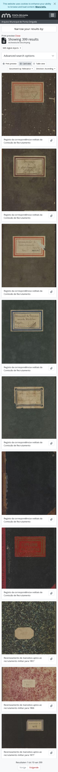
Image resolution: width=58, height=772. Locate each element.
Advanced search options (19, 55)
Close (17, 35)
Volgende (34, 767)
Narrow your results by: (29, 29)
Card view (25, 63)
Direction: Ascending (45, 68)
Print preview (9, 63)
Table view (39, 63)
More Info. (40, 6)
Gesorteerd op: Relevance (20, 68)
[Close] (55, 3)
